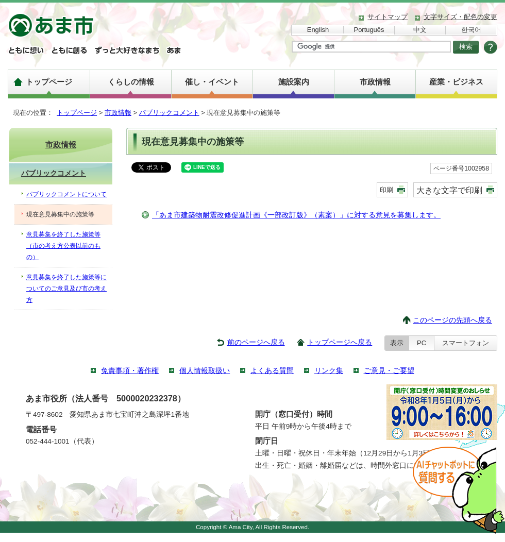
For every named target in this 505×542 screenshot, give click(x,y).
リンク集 (328, 371)
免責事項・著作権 (130, 371)
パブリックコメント (169, 112)
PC (421, 343)
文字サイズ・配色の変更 (460, 17)
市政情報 (375, 81)
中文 (420, 29)
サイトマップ (387, 17)
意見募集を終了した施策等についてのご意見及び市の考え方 (66, 288)
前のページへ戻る (256, 342)
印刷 (386, 190)
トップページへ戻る (339, 342)
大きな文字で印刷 (449, 190)
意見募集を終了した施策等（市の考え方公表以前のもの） (63, 246)
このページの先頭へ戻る (452, 320)
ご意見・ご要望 (389, 371)
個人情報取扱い (204, 371)
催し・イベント (212, 81)
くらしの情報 (131, 81)
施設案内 (293, 81)
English (318, 29)
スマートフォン (465, 343)
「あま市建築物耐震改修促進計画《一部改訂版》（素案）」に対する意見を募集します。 (296, 215)
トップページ (49, 81)
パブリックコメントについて (66, 194)
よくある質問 (272, 371)
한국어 (471, 29)
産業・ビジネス (456, 81)
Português (369, 29)
